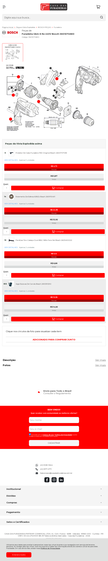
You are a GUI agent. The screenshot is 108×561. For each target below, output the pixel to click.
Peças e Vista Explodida (26, 27)
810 (5, 284)
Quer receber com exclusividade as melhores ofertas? (54, 413)
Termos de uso (48, 435)
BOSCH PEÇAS (44, 27)
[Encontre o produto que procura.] (101, 17)
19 (5, 240)
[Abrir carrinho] (100, 7)
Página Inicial (8, 27)
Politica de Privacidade (63, 435)
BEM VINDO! (54, 410)
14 (5, 197)
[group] (54, 392)
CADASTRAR (54, 443)
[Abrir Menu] (4, 7)
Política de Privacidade (50, 548)
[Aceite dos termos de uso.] (30, 434)
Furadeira (58, 27)
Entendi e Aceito (18, 555)
